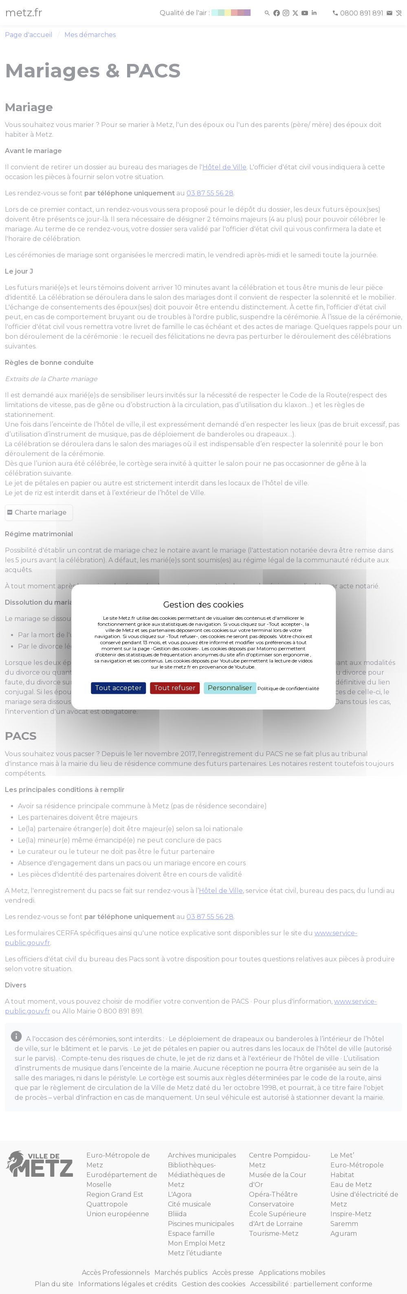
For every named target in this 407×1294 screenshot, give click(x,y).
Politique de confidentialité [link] (288, 688)
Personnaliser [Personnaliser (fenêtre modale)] (230, 688)
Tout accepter (118, 688)
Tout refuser (175, 688)
